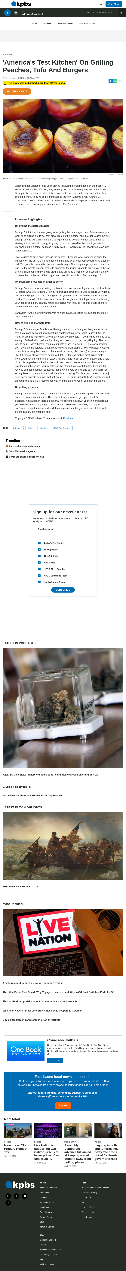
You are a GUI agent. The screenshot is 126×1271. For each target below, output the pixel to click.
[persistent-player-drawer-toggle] (122, 13)
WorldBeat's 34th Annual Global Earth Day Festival (32, 795)
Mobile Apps (45, 1207)
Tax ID (42, 1259)
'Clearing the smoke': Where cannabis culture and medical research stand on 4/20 (50, 774)
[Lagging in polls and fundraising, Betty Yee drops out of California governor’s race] (108, 1130)
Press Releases (46, 1212)
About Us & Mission (48, 1188)
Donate (63, 1105)
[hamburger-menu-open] (6, 4)
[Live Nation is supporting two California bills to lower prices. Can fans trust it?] (48, 1130)
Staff (42, 1222)
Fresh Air (68, 418)
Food (30, 428)
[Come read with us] (26, 1051)
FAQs (84, 1202)
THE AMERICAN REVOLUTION (20, 886)
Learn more (55, 1060)
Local (34, 23)
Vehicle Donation (47, 1264)
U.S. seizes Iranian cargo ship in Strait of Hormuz (31, 1020)
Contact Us (86, 1197)
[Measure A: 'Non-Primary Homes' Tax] (18, 1130)
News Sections (87, 23)
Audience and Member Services (95, 1188)
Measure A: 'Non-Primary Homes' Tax (16, 1149)
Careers (43, 1197)
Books (43, 428)
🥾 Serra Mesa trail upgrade (20, 451)
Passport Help (88, 1212)
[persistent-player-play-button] (7, 13)
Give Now (113, 4)
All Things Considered (32, 15)
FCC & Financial (47, 1202)
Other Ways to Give (48, 1254)
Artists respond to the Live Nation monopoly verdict (33, 983)
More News (13, 1119)
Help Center (87, 1217)
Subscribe (63, 589)
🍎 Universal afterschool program (23, 446)
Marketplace (107, 14)
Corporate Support (48, 1240)
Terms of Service (47, 1227)
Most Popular (13, 904)
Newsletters (45, 1192)
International (66, 23)
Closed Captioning (89, 1192)
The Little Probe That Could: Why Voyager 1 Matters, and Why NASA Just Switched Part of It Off (58, 992)
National (48, 23)
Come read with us (62, 1040)
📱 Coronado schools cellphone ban (25, 456)
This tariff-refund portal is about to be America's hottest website (40, 1001)
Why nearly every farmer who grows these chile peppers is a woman (42, 1010)
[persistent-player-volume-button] (15, 14)
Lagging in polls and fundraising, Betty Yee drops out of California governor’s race (106, 1152)
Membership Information (50, 1250)
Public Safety (70, 1142)
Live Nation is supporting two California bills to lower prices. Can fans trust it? (46, 1152)
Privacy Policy (46, 1217)
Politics (7, 1142)
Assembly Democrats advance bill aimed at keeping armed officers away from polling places (77, 1154)
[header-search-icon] (101, 4)
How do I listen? (88, 1207)
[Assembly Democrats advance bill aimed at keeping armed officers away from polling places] (78, 1130)
